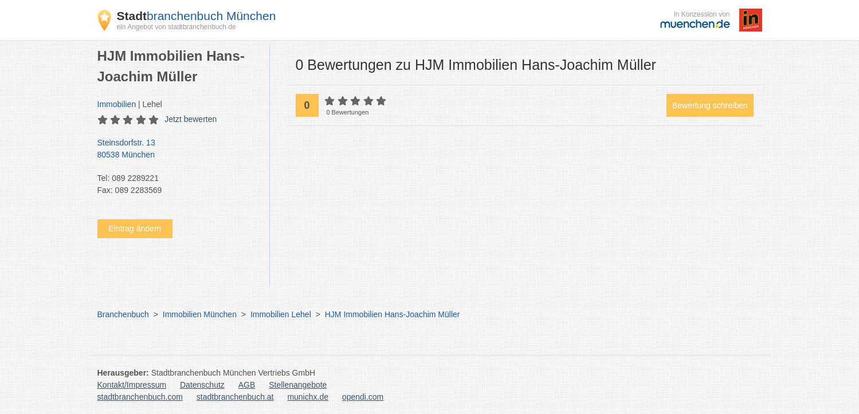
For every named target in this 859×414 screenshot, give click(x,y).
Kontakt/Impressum (132, 384)
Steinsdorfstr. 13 (177, 149)
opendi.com (362, 396)
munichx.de (307, 396)
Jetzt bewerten (190, 119)
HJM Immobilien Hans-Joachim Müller (392, 314)
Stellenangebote (298, 384)
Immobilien (116, 104)
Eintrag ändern (135, 228)
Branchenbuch (123, 314)
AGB (247, 384)
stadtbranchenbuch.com (140, 396)
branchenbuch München (196, 15)
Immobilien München (200, 314)
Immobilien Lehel (280, 314)
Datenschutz (202, 384)
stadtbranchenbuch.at (235, 396)
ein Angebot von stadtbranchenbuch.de (176, 27)
